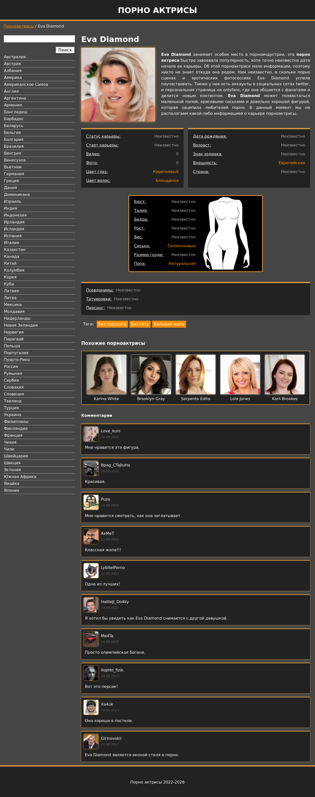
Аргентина (15, 98)
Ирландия (14, 222)
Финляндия (16, 428)
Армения (13, 105)
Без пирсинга (112, 324)
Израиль (12, 201)
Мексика (13, 304)
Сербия (11, 380)
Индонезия (15, 215)
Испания (13, 235)
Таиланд (13, 401)
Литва (10, 297)
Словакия (14, 387)
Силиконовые (182, 246)
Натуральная (182, 263)
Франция (13, 435)
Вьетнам (13, 167)
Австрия (12, 63)
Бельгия (12, 132)
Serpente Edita (195, 398)
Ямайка (11, 483)
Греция (11, 180)
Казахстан (14, 249)
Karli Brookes (285, 398)
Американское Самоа (26, 84)
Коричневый (166, 171)
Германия (14, 174)
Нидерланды (17, 318)
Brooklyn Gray (151, 398)
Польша (12, 346)
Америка (13, 77)
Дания (10, 187)
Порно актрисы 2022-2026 (157, 782)
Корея (10, 277)
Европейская (292, 162)
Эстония (12, 469)
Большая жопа (169, 324)
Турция (11, 408)
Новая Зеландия (21, 325)
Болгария (13, 139)
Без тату (140, 324)
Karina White (106, 398)
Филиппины (16, 421)
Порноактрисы (19, 26)
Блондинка (167, 180)
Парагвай (14, 339)
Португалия (16, 352)
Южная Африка (20, 476)
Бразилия (14, 146)
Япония (11, 490)
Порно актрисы (157, 10)
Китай (10, 263)
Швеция (12, 463)
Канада (11, 256)
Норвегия (14, 332)
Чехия (10, 442)
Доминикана (17, 194)
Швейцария (16, 456)
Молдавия (14, 311)
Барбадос (14, 118)
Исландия (14, 229)
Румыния (13, 373)
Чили (9, 449)
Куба (9, 284)
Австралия (15, 57)
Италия (11, 242)
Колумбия (14, 270)
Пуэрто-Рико (17, 359)
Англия (11, 91)
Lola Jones (240, 398)
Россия (11, 366)
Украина (12, 414)
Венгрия (12, 153)
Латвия (11, 291)
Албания (12, 70)
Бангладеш (15, 112)
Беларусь (13, 125)
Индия (10, 208)
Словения (14, 394)
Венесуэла (15, 160)
